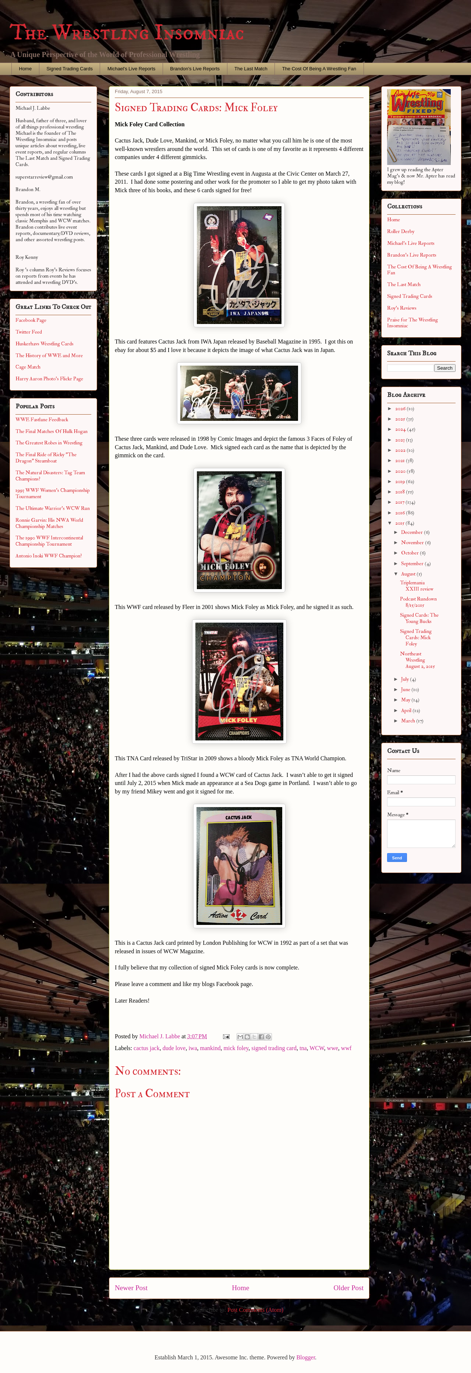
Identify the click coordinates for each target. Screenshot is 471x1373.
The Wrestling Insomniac (127, 33)
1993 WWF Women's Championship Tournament (52, 493)
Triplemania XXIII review (416, 586)
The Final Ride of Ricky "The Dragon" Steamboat (46, 457)
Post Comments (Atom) (255, 1310)
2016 (400, 513)
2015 (400, 523)
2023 (400, 440)
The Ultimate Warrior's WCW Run (52, 508)
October (410, 553)
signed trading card (274, 1048)
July (405, 679)
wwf (346, 1048)
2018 (400, 492)
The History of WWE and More (49, 355)
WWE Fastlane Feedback (41, 419)
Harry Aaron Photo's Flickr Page (49, 379)
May (406, 700)
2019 (400, 481)
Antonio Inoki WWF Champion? (48, 556)
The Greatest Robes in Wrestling (48, 443)
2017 (400, 502)
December (412, 532)
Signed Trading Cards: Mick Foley (416, 637)
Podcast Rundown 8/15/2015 (418, 602)
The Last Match (251, 68)
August (409, 574)
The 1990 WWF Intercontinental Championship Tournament (49, 541)
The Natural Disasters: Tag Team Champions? (50, 475)
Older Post (348, 1288)
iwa (192, 1048)
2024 (401, 429)
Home (25, 68)
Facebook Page (30, 320)
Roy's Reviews (402, 308)
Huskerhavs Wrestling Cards (44, 344)
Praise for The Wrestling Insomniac (412, 323)
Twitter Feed (28, 332)
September (413, 563)
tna (303, 1048)
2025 (400, 419)
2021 (400, 460)
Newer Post (131, 1288)
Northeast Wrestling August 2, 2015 (417, 660)
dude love (174, 1048)
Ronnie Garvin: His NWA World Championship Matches (49, 523)
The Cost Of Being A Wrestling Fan (319, 68)
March (408, 721)
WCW (316, 1048)
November (413, 542)
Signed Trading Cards (69, 68)
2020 (401, 471)
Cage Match (27, 367)
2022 (401, 450)
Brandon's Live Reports (195, 68)
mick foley (235, 1048)
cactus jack (147, 1048)
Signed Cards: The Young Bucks (419, 618)
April (406, 710)
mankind (210, 1048)
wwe (332, 1048)
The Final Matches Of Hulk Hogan (51, 431)
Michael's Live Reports (131, 68)
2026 (401, 408)
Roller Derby (400, 231)
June (406, 689)
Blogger (305, 1357)
